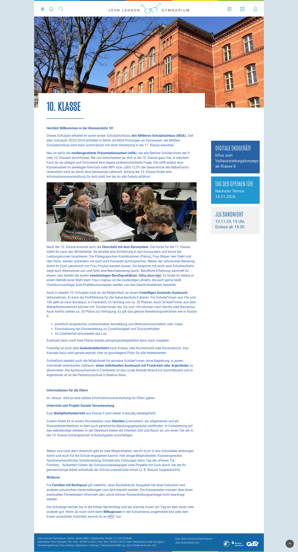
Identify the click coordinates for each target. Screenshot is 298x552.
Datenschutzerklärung (113, 545)
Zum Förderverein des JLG (141, 545)
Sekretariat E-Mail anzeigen (148, 541)
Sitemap (94, 545)
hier (158, 275)
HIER (110, 516)
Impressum (81, 545)
